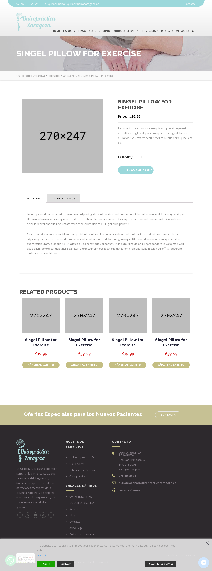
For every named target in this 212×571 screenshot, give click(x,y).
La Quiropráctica (78, 16)
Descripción (33, 198)
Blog (165, 16)
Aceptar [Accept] (46, 563)
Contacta (190, 4)
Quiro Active (124, 16)
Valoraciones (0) (64, 198)
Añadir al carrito (140, 170)
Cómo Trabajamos (80, 496)
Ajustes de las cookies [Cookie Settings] (160, 563)
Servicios (148, 16)
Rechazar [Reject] (65, 563)
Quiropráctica (77, 476)
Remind (104, 16)
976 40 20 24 (29, 4)
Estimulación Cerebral (82, 470)
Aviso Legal (76, 528)
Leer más (42, 555)
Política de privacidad (82, 534)
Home (56, 16)
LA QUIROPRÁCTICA (81, 503)
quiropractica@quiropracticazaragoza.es (73, 4)
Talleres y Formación (82, 457)
